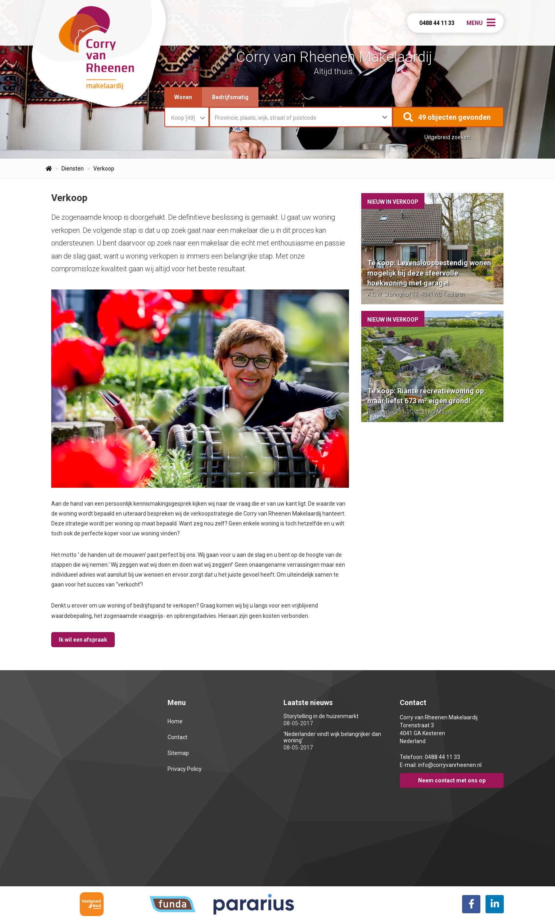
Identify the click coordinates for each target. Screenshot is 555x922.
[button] (448, 117)
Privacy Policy (185, 769)
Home (175, 721)
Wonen (183, 97)
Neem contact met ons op (452, 780)
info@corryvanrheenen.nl (450, 765)
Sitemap (178, 753)
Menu (474, 23)
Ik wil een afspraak (83, 639)
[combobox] (186, 114)
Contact (177, 737)
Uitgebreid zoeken (447, 137)
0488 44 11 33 (437, 23)
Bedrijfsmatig (230, 97)
